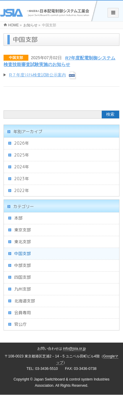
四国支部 (22, 277)
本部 (18, 218)
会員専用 (22, 312)
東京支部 (22, 230)
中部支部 (22, 265)
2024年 (21, 167)
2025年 (21, 155)
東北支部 (22, 241)
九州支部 (22, 289)
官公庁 (20, 324)
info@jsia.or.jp (74, 348)
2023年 (21, 178)
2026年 (21, 143)
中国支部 (16, 58)
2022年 (21, 190)
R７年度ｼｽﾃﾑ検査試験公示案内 (37, 74)
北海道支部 (24, 301)
